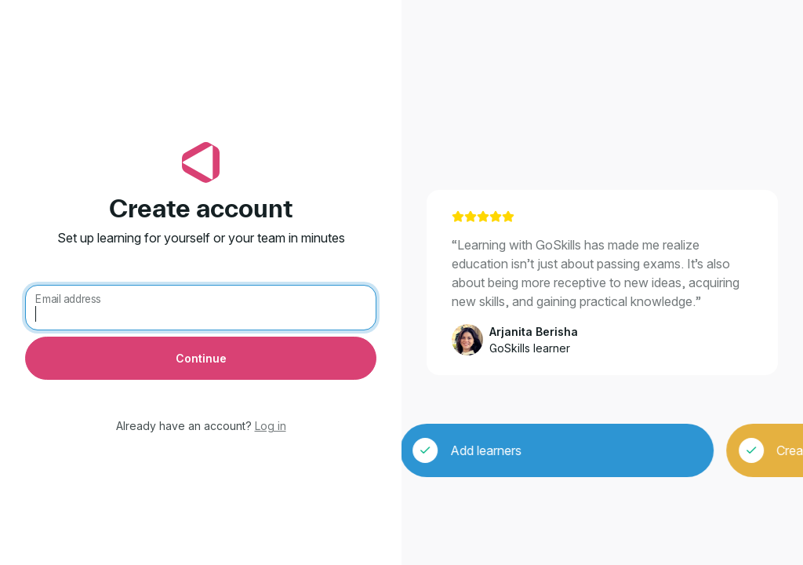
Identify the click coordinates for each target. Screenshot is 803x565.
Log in (270, 425)
